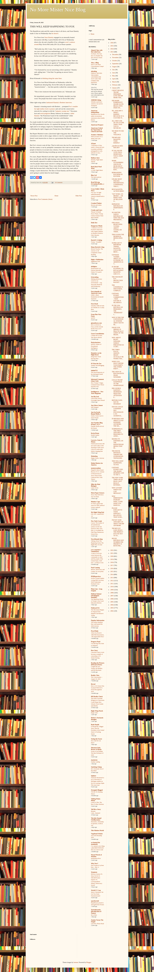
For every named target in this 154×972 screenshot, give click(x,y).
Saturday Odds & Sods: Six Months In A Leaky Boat (97, 307)
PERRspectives (96, 576)
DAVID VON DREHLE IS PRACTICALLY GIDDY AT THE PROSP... (118, 331)
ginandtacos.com (96, 323)
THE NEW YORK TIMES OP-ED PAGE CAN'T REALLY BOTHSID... (117, 481)
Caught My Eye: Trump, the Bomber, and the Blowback (97, 668)
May (113, 76)
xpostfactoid (95, 901)
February (115, 85)
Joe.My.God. (95, 396)
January (114, 88)
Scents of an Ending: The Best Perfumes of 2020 (97, 753)
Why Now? (94, 863)
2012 (112, 580)
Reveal (93, 684)
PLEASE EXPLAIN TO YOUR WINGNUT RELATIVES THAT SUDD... (117, 512)
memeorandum (96, 468)
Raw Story (94, 650)
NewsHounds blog (97, 539)
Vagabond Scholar (97, 834)
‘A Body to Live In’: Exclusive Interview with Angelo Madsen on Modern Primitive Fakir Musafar (97, 231)
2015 (112, 571)
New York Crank (96, 521)
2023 (112, 52)
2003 (112, 608)
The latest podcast (96, 177)
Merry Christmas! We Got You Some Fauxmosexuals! (97, 894)
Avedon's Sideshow (97, 135)
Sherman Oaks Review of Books (96, 748)
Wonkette (94, 872)
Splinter (93, 776)
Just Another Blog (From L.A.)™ (97, 423)
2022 (112, 550)
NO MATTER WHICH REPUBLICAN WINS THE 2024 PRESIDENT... (118, 216)
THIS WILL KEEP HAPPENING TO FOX (117, 463)
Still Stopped (94, 407)
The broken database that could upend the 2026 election (97, 624)
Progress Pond (95, 641)
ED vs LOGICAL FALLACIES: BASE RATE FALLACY (97, 326)
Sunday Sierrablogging (97, 365)
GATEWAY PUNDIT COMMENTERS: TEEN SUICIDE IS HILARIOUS (118, 298)
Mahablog (94, 456)
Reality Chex (95, 675)
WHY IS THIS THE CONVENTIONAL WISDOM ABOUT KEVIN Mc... (118, 321)
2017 (112, 565)
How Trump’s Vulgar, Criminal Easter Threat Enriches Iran (97, 384)
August (114, 66)
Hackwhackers (96, 342)
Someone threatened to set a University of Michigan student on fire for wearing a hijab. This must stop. (97, 781)
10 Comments (58, 182)
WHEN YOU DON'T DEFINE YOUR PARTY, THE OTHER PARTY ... (117, 365)
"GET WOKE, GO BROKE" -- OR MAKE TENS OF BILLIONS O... (117, 197)
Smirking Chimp (96, 767)
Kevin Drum (95, 433)
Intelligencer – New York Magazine (97, 392)
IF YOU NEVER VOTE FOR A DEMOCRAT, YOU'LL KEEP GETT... (117, 154)
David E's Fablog (96, 240)
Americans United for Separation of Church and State (97, 129)
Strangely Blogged (97, 790)
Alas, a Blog (95, 62)
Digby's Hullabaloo (97, 259)
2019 (112, 559)
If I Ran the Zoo (96, 363)
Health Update (95, 435)
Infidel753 (94, 370)
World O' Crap (96, 890)
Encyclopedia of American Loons (96, 292)
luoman (76, 962)
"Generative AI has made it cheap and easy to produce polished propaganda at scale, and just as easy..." (97, 149)
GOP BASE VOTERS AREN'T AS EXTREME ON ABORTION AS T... (117, 259)
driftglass (94, 266)
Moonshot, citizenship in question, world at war (97, 823)
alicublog (94, 71)
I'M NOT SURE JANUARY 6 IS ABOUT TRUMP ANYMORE (118, 522)
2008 (112, 593)
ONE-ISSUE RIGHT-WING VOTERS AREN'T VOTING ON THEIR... (117, 227)
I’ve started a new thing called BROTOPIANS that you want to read (97, 848)
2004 (112, 605)
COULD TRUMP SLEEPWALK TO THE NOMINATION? (118, 382)
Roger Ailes (94, 713)
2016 (112, 568)
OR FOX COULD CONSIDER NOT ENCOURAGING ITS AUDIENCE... (117, 411)
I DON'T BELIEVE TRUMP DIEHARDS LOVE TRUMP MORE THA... (118, 94)
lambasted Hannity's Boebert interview (59, 102)
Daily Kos (94, 222)
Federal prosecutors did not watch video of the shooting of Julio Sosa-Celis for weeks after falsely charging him (97, 447)
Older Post (79, 196)
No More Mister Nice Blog (58, 9)
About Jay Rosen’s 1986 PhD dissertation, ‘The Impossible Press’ (97, 634)
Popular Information (97, 620)
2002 (112, 611)
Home (56, 196)
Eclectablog (94, 277)
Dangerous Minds (96, 226)
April (114, 79)
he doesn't (55, 33)
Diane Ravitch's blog (97, 247)
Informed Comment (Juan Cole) (97, 380)
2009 (112, 590)
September (115, 63)
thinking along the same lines (52, 78)
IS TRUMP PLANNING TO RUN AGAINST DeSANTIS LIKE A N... (117, 270)
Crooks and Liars (96, 210)
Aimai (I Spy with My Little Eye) (96, 51)
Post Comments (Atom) (45, 199)
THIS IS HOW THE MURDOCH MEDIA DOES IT (118, 237)
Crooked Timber (96, 203)
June (113, 73)
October (114, 60)
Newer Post (33, 196)
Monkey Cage (95, 502)
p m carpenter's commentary (96, 550)
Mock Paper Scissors (97, 493)
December (115, 54)
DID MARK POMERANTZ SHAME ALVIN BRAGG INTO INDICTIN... (117, 104)
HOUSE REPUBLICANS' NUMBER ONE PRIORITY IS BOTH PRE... (118, 542)
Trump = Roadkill (96, 242)
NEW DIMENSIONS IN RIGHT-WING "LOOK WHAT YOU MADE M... (117, 500)
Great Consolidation (97, 333)
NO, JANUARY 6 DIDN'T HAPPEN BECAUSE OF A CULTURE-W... (118, 114)
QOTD (93, 318)
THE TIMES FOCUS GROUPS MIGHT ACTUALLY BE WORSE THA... (118, 354)
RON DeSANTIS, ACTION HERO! (118, 190)
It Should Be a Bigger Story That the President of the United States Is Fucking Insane (97, 730)
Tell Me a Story (96, 809)
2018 (112, 562)
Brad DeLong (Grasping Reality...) (97, 183)
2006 (112, 599)
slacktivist (94, 760)
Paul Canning (95, 567)
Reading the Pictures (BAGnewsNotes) (97, 664)
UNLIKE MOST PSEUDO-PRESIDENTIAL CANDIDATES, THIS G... (118, 182)
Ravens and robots (96, 205)
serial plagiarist (45, 113)
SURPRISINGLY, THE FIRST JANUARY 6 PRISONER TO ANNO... (117, 432)
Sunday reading (95, 762)
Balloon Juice (95, 158)
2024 (112, 49)
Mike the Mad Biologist (95, 485)
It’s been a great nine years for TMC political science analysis (97, 505)
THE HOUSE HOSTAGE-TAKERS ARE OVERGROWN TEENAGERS (117, 454)
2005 (112, 602)
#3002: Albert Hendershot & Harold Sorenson (97, 297)
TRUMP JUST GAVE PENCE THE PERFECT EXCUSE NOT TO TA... (117, 532)
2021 (112, 553)
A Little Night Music (97, 170)
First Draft (94, 304)
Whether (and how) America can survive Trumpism (97, 103)
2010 (112, 586)
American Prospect (97, 125)
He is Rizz (94, 915)
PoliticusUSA (95, 608)
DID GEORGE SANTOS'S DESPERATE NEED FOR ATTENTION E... (117, 393)
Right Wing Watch (97, 711)
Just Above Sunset (97, 405)
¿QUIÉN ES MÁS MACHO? (117, 147)
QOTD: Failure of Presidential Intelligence (96, 346)
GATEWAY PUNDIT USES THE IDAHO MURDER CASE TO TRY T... (118, 471)
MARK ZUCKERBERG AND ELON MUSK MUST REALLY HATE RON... (117, 165)
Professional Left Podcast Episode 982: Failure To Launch (97, 270)
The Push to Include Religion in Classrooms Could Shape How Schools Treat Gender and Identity (97, 702)
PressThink (94, 631)
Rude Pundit (95, 724)
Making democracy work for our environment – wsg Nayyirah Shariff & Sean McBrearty (96, 282)
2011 (112, 583)
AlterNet (94, 87)
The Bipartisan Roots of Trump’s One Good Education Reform (97, 601)
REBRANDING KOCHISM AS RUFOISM (117, 174)
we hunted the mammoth (95, 843)
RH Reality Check (97, 696)
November (115, 57)
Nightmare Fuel (95, 261)
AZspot (93, 143)
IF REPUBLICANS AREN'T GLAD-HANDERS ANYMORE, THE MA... (118, 422)
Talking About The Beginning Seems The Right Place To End (97, 543)
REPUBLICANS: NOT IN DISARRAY (117, 402)
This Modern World (97, 830)
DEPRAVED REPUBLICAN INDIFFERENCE (117, 206)
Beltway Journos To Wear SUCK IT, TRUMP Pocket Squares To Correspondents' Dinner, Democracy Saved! (96, 879)
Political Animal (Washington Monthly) (96, 595)
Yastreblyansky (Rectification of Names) (96, 911)
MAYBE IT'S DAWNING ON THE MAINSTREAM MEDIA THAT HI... (117, 443)
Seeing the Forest (96, 739)
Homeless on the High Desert (96, 354)
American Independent (95, 111)
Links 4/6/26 (94, 488)
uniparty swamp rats (62, 111)
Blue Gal (94, 175)
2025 (112, 46)
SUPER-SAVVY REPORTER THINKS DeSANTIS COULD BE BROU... (117, 247)
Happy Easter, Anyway (97, 458)
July (113, 69)
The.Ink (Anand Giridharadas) (96, 819)
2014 (112, 574)
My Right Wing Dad (97, 512)
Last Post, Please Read (97, 923)
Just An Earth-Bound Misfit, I (96, 413)
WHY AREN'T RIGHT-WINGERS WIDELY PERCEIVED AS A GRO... (118, 342)
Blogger (88, 962)
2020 (112, 556)
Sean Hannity (48, 37)
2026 (112, 43)
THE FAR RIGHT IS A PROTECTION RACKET (117, 279)
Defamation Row (96, 858)
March (114, 82)
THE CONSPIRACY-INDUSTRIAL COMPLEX (117, 287)
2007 (112, 596)
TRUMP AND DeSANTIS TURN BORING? (116, 140)
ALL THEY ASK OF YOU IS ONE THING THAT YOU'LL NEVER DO (118, 124)
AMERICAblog (96, 100)
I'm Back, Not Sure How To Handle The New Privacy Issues (97, 55)
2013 (112, 577)
